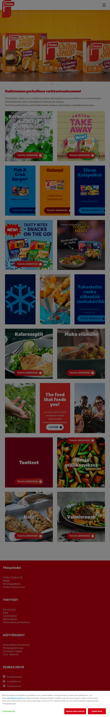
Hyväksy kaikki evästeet (75, 711)
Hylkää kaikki (97, 711)
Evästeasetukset (8, 711)
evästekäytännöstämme (16, 698)
